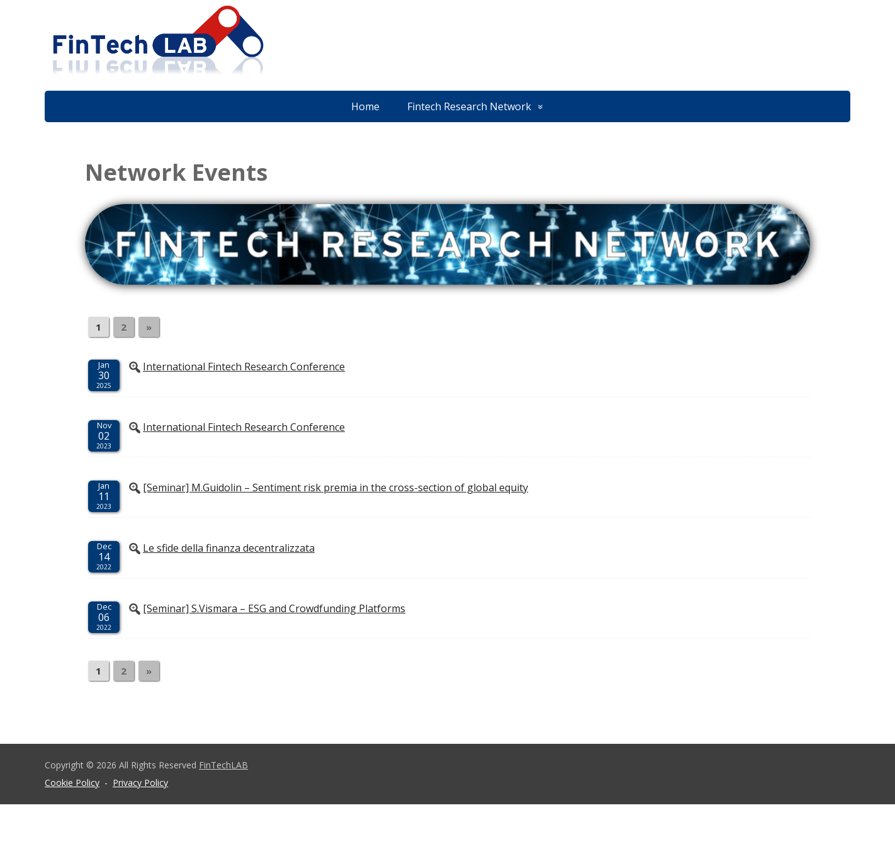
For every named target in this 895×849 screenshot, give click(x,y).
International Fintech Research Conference (244, 366)
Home (365, 106)
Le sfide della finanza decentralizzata (229, 548)
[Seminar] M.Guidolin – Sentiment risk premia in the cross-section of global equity (335, 487)
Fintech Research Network (469, 106)
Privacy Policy (140, 783)
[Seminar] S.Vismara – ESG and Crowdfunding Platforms (274, 608)
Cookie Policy (72, 783)
